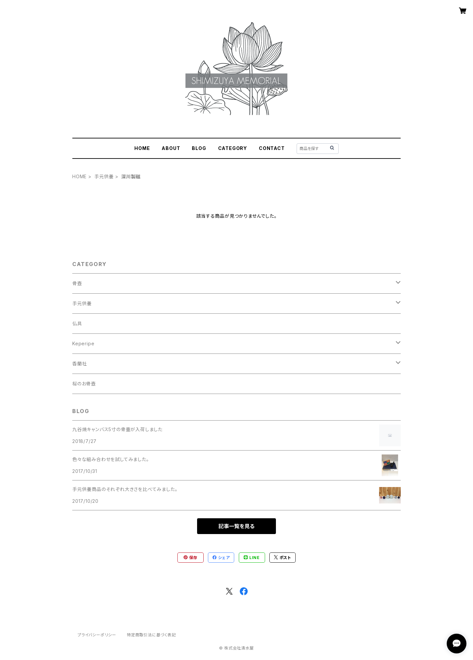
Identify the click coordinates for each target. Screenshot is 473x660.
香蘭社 (79, 363)
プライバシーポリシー (97, 634)
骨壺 (77, 283)
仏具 (77, 323)
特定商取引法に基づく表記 (151, 634)
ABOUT (171, 148)
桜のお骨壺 (84, 383)
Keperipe (83, 343)
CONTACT (272, 148)
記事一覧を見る (236, 526)
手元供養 (104, 176)
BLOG (199, 148)
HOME (142, 148)
